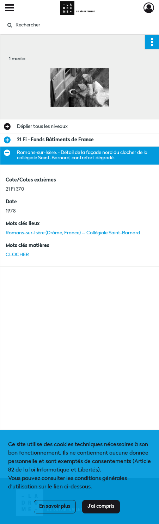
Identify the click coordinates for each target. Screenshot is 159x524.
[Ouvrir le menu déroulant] (9, 8)
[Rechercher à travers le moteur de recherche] (77, 25)
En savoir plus (55, 506)
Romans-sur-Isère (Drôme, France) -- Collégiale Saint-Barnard (73, 232)
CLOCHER (17, 254)
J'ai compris (101, 506)
